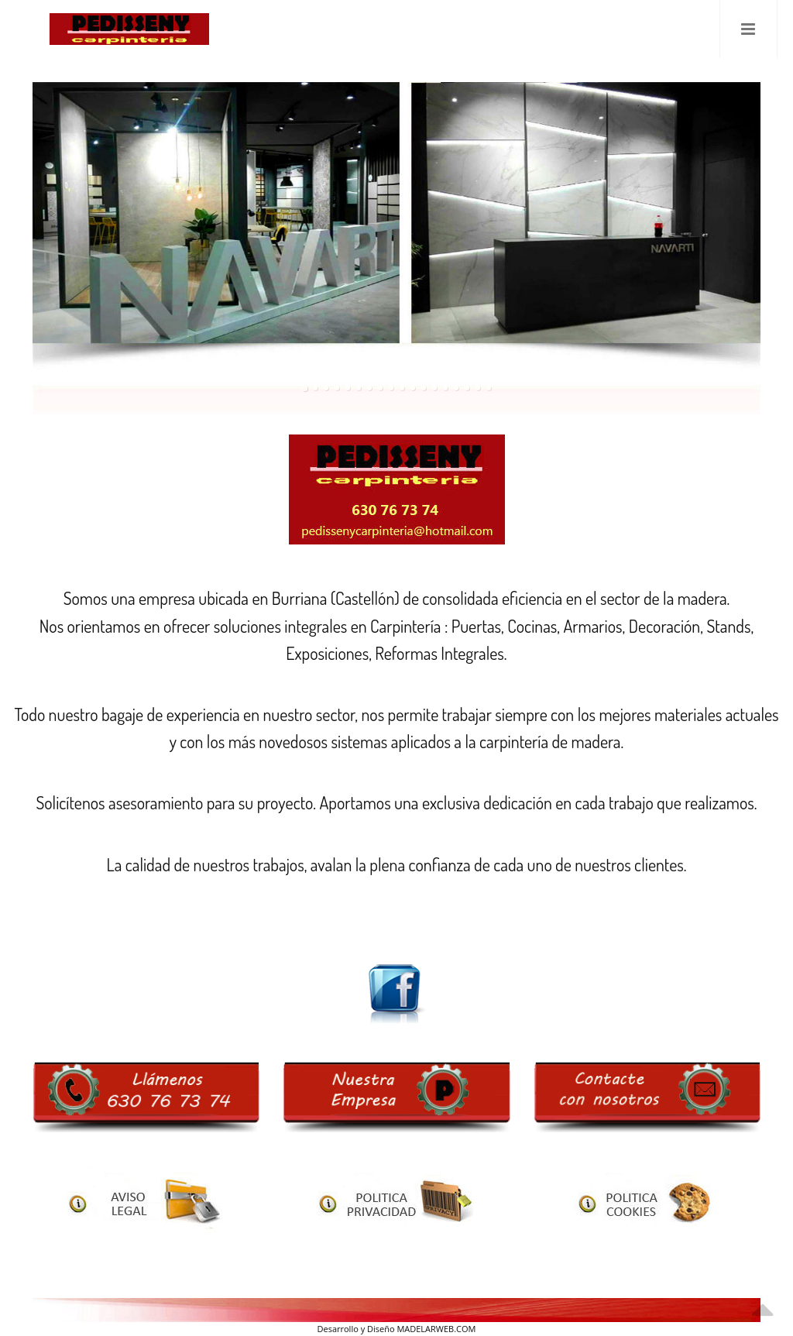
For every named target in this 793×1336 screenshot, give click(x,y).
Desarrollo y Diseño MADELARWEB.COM (397, 1328)
